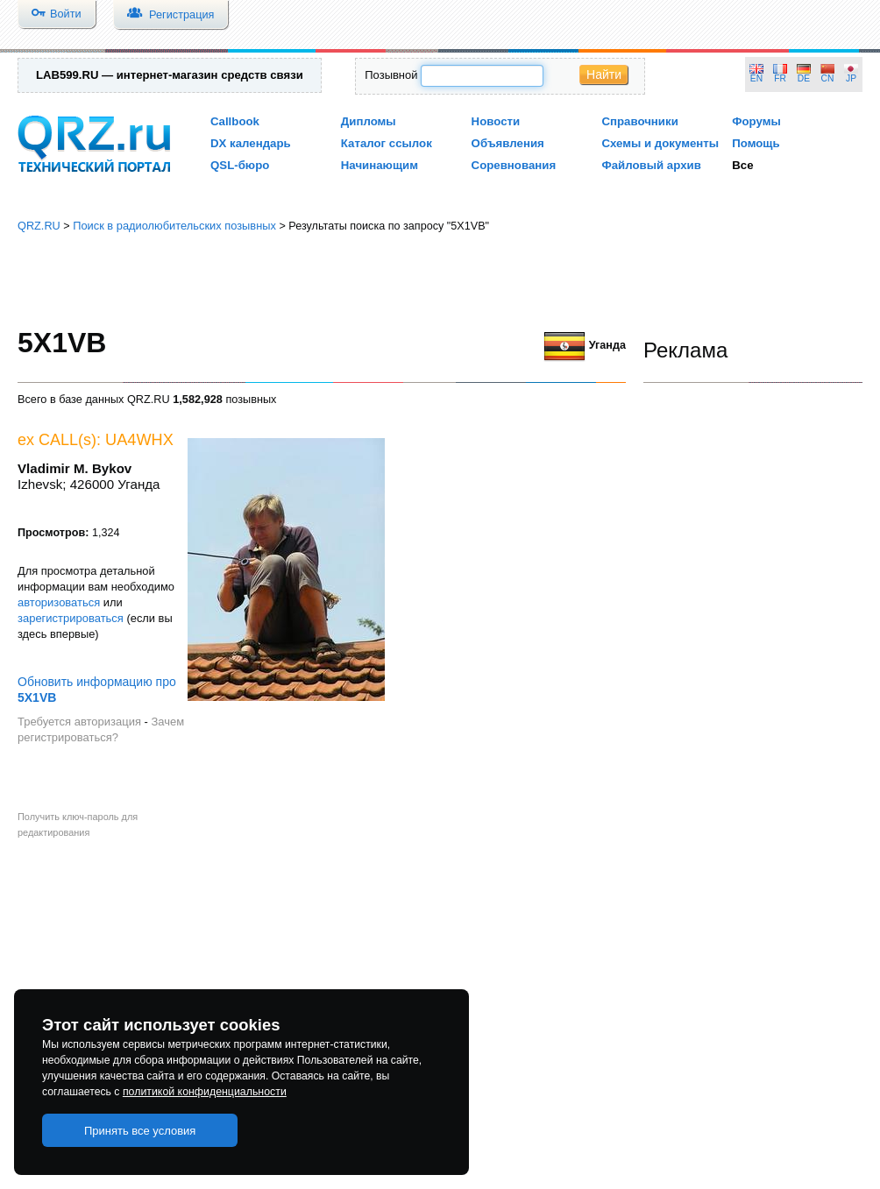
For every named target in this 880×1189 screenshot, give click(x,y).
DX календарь (250, 143)
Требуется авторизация (79, 721)
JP (851, 78)
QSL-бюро (239, 165)
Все (742, 165)
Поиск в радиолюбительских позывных (174, 225)
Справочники (639, 121)
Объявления (508, 143)
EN (756, 78)
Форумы (756, 121)
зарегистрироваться (71, 618)
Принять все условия (140, 1130)
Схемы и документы (660, 143)
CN (827, 78)
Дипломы (368, 121)
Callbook (234, 121)
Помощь (756, 143)
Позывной (391, 74)
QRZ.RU (39, 225)
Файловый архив (650, 165)
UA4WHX (139, 440)
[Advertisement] (440, 280)
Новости (496, 121)
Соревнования (514, 165)
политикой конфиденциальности (205, 1092)
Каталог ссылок (386, 143)
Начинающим (379, 165)
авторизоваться (59, 602)
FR (780, 78)
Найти (603, 74)
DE (804, 78)
